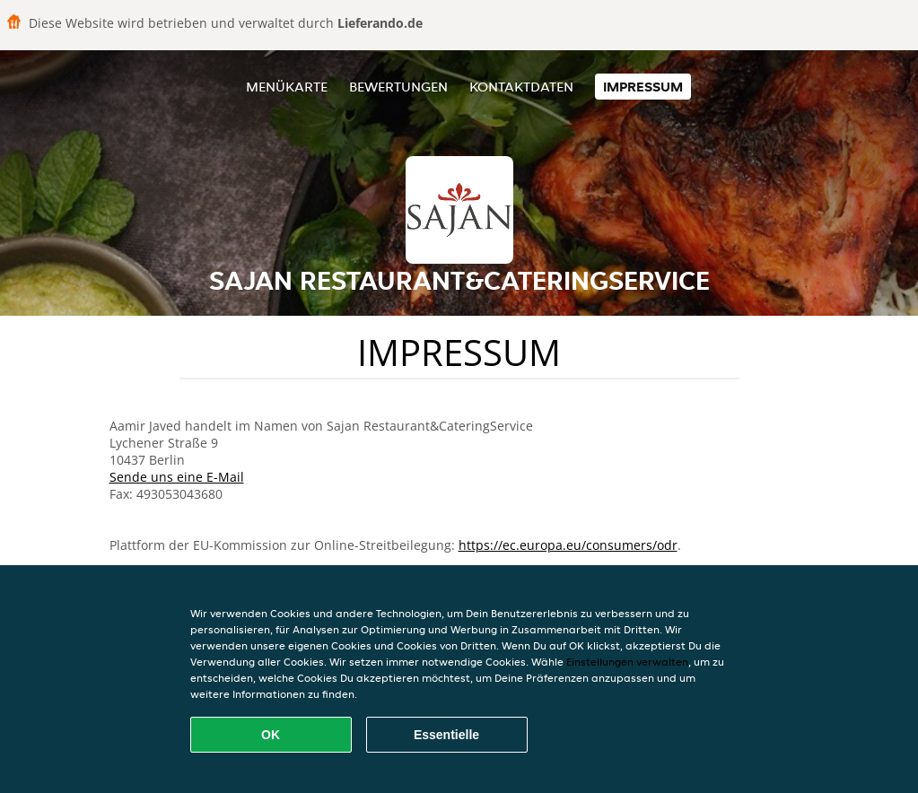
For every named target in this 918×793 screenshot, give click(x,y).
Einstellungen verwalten (627, 661)
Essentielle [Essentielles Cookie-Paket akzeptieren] (446, 735)
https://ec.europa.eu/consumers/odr (568, 544)
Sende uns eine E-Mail (176, 476)
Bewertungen (398, 86)
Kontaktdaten (521, 86)
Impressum (643, 86)
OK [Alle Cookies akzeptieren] (270, 735)
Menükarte (287, 86)
